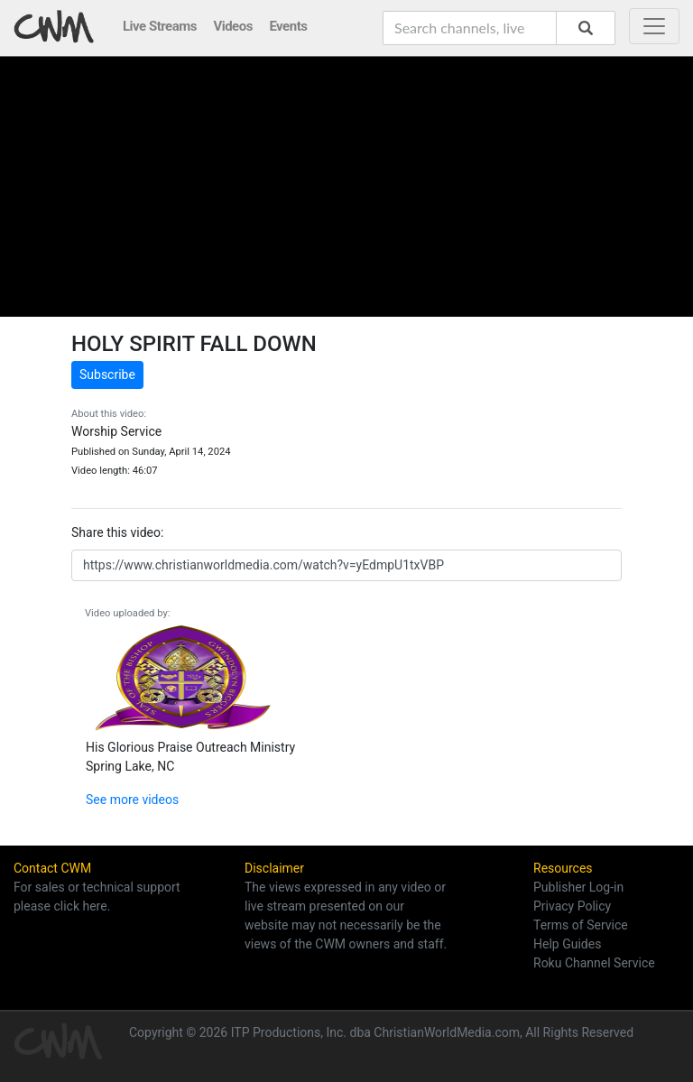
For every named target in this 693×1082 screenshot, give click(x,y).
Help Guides (567, 944)
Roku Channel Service (594, 963)
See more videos (132, 799)
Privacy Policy (572, 906)
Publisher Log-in (578, 887)
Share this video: (117, 532)
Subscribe (107, 374)
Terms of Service (580, 925)
